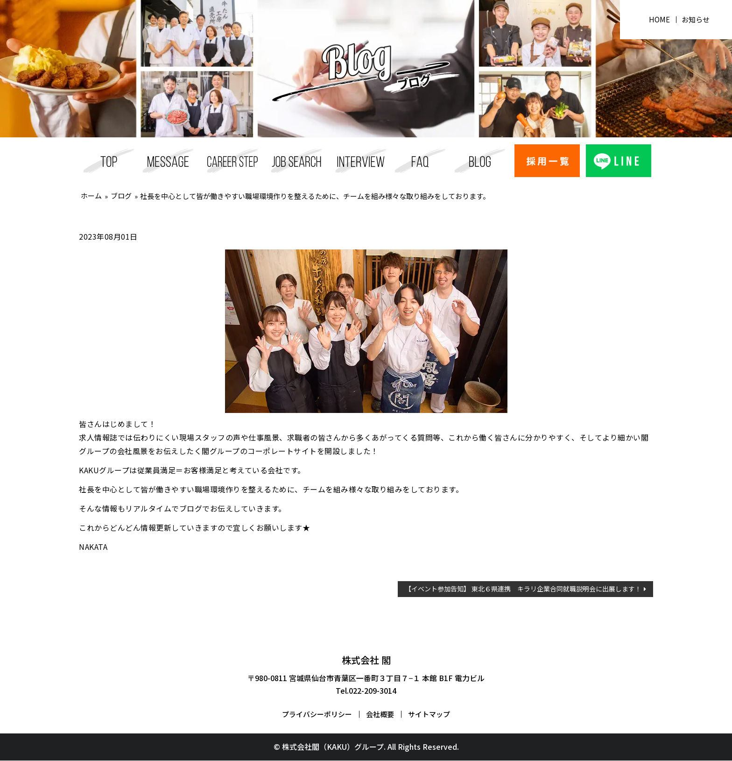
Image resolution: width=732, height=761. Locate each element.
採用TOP (109, 160)
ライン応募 (618, 160)
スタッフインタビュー (361, 160)
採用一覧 (297, 160)
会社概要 (380, 715)
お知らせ (696, 19)
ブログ (480, 160)
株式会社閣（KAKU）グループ (333, 747)
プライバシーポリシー (317, 715)
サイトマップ (429, 715)
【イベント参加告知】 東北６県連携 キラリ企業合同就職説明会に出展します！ (523, 589)
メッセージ (168, 160)
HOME (658, 19)
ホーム (91, 195)
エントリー (547, 160)
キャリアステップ (232, 160)
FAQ (420, 160)
